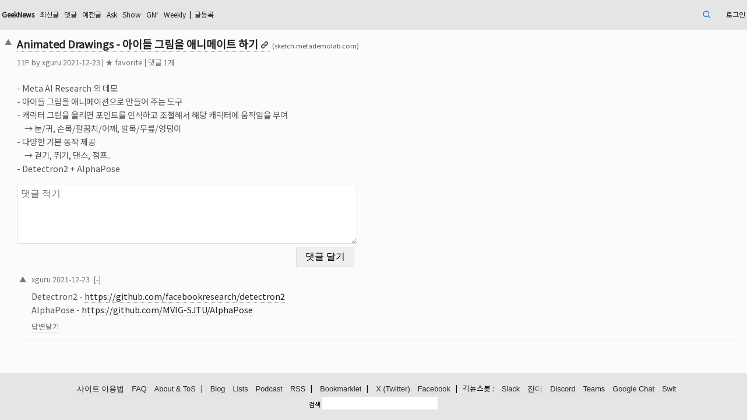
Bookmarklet (340, 389)
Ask (207, 14)
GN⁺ (254, 14)
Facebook (434, 389)
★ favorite (195, 62)
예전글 (183, 14)
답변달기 (117, 319)
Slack (511, 389)
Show (230, 14)
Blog (217, 389)
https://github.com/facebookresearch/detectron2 (256, 289)
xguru (123, 62)
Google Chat (633, 389)
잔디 (534, 389)
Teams (594, 389)
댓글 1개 (233, 62)
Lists (240, 389)
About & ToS (175, 389)
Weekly (281, 14)
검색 (314, 404)
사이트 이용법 (101, 389)
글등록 (317, 14)
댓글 (159, 14)
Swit (669, 389)
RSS (297, 389)
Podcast (269, 389)
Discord (562, 389)
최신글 (135, 14)
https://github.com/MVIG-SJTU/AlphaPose (239, 302)
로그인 (659, 14)
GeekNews (97, 14)
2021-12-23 (142, 271)
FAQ (139, 389)
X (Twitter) (393, 389)
